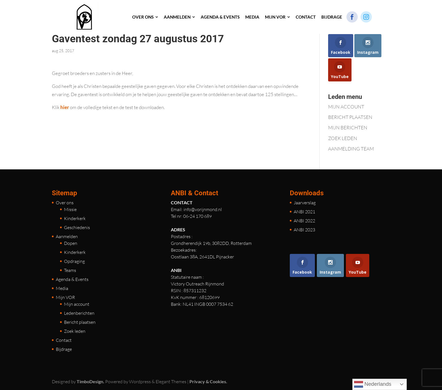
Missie (70, 209)
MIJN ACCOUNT (346, 107)
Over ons (65, 202)
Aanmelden (67, 236)
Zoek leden (74, 331)
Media (62, 288)
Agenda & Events (72, 279)
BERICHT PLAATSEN (350, 117)
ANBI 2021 (304, 211)
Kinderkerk (75, 218)
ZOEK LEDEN (342, 138)
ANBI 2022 (304, 220)
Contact (64, 340)
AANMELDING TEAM (351, 149)
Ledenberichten (79, 313)
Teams (70, 270)
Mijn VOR (65, 297)
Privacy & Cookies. (208, 381)
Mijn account (76, 304)
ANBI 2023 (304, 229)
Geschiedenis (77, 227)
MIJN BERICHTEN (347, 127)
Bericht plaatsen (80, 322)
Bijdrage (64, 349)
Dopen (70, 243)
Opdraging (74, 261)
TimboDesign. (90, 381)
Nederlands (373, 384)
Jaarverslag (305, 202)
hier (64, 107)
